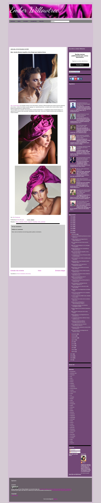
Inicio (39, 270)
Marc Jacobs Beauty (15, 105)
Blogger (55, 499)
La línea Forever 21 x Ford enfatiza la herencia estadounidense (82, 115)
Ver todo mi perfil (85, 473)
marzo (73, 349)
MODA (19, 21)
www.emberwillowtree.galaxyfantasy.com (61, 490)
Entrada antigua (60, 270)
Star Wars (72, 434)
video (71, 439)
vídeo (71, 441)
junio (73, 343)
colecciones (73, 391)
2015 (71, 356)
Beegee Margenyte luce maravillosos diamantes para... (80, 249)
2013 (71, 359)
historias (72, 407)
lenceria (72, 412)
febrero (73, 351)
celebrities (21, 221)
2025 (71, 219)
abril (73, 347)
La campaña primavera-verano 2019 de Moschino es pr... (80, 274)
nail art (71, 422)
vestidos (72, 437)
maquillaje (35, 221)
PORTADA (13, 21)
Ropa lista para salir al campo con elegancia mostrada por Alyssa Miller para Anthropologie (83, 191)
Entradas (72, 449)
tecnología (72, 436)
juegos (71, 410)
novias (71, 424)
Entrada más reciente (17, 270)
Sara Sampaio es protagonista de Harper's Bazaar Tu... (79, 284)
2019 (71, 230)
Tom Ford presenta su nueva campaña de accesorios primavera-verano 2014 (83, 159)
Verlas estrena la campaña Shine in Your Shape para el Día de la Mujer (83, 136)
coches (72, 390)
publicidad (43, 221)
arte (71, 376)
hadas (71, 405)
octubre (74, 336)
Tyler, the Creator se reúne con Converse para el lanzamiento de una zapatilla (83, 202)
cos (71, 395)
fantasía (72, 402)
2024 (71, 220)
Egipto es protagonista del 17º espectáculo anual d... (78, 277)
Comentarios (73, 452)
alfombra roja (73, 373)
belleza (16, 221)
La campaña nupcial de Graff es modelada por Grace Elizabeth (83, 147)
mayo (73, 345)
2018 (71, 232)
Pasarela (72, 425)
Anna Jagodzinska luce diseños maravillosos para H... (79, 324)
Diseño (25, 221)
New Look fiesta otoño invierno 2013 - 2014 (81, 126)
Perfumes (72, 429)
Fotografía (72, 403)
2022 (71, 224)
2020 (71, 228)
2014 (71, 357)
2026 (71, 217)
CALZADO (25, 21)
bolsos (71, 381)
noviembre (74, 334)
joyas (71, 408)
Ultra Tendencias (16, 217)
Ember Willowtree (34, 9)
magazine (30, 221)
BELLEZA (41, 21)
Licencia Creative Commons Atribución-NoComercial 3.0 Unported (55, 489)
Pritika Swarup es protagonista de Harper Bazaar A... (79, 240)
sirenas (72, 432)
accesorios (72, 371)
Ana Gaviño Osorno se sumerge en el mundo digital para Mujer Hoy (83, 104)
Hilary (84, 462)
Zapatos (72, 442)
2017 (71, 354)
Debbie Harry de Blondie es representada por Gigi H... (78, 302)
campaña (72, 385)
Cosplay (72, 397)
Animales (72, 374)
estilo (71, 400)
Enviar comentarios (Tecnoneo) (24, 273)
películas (72, 427)
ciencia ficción (73, 388)
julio (73, 341)
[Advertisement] (50, 34)
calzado (72, 383)
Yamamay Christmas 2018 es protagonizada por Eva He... (78, 321)
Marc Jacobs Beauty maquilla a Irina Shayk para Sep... (80, 252)
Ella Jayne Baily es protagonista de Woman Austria (79, 331)
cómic (71, 393)
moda (39, 221)
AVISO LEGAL (14, 495)
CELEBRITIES (34, 21)
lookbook (72, 413)
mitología (72, 419)
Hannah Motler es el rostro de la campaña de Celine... (79, 265)
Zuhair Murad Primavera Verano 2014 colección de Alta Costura (83, 180)
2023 (71, 222)
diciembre (74, 234)
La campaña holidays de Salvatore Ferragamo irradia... (79, 306)
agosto (73, 339)
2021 (71, 226)
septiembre (74, 337)
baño (71, 378)
